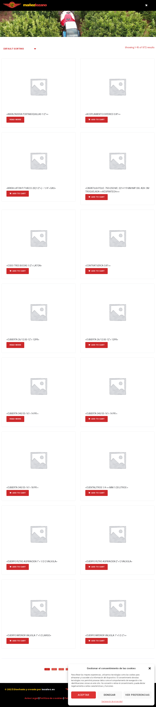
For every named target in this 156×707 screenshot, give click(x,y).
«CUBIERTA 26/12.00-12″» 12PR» (22, 339)
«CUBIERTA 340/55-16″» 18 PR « (22, 487)
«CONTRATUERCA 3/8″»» (98, 265)
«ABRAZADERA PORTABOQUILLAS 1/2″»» (27, 114)
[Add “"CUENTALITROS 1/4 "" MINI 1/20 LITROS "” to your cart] (96, 493)
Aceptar (83, 694)
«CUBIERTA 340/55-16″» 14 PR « (22, 413)
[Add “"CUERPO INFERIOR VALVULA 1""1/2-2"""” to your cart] (96, 641)
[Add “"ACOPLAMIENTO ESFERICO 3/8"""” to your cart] (96, 120)
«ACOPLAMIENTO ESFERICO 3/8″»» (102, 114)
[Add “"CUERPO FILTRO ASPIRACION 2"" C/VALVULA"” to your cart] (96, 567)
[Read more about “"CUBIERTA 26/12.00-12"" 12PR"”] (15, 345)
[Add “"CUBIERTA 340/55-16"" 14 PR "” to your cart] (96, 419)
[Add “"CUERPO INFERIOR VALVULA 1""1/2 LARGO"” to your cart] (17, 641)
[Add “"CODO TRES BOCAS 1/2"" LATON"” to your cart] (17, 271)
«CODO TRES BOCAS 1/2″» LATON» (24, 265)
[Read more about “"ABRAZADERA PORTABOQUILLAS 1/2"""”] (15, 120)
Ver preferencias (137, 694)
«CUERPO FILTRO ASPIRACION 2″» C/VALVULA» (108, 561)
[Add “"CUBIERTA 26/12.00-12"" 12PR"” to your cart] (96, 345)
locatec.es (48, 689)
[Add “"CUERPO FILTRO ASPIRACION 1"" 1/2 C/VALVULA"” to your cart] (17, 567)
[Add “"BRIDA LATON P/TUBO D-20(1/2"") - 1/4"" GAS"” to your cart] (17, 194)
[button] (149, 668)
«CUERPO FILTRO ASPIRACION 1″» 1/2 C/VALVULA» (31, 561)
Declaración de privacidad (112, 701)
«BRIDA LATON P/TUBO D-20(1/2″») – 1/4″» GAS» (31, 188)
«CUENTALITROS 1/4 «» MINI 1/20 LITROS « (106, 487)
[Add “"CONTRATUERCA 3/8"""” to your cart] (96, 271)
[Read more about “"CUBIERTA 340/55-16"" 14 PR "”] (15, 419)
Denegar (110, 694)
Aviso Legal (31, 698)
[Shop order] (20, 49)
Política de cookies (51, 698)
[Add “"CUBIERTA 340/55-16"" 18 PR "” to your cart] (17, 493)
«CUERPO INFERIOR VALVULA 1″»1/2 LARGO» (28, 635)
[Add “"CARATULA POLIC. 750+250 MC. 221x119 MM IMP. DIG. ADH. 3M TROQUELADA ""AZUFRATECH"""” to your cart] (96, 197)
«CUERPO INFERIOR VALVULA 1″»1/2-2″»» (105, 635)
